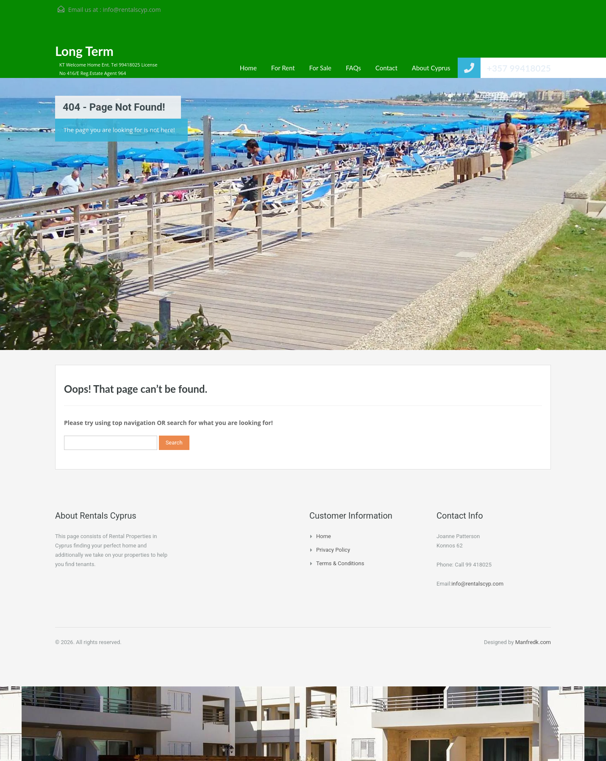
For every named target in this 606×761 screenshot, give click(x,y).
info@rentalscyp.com (132, 10)
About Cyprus (431, 68)
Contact (386, 68)
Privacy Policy (333, 550)
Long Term (84, 50)
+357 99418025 (519, 68)
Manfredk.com (533, 642)
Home (248, 68)
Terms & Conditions (340, 563)
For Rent (283, 68)
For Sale (320, 68)
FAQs (353, 68)
